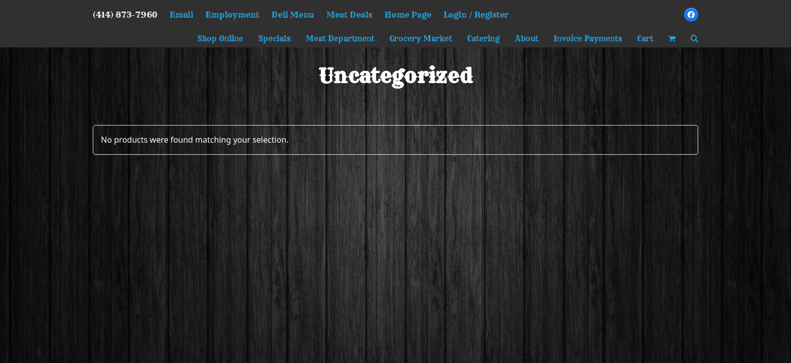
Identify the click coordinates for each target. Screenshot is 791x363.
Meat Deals (349, 15)
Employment (232, 15)
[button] (672, 38)
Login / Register (476, 15)
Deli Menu (292, 15)
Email (181, 15)
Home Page (407, 15)
